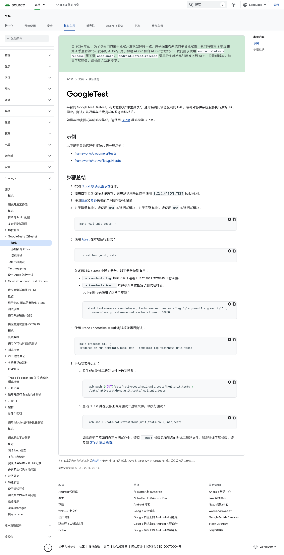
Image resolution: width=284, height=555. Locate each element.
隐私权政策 (120, 546)
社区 (82, 546)
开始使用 (30, 26)
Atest (86, 239)
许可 (106, 546)
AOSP (70, 79)
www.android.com (221, 511)
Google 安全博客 (144, 511)
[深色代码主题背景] (229, 219)
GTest (126, 120)
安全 (50, 26)
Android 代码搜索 (67, 5)
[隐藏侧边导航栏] (48, 548)
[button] (23, 55)
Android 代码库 (68, 492)
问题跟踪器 (216, 530)
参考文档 (157, 26)
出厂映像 (64, 517)
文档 (8, 16)
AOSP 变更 (109, 61)
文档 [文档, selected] (37, 5)
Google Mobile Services (224, 517)
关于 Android (66, 546)
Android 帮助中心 (220, 492)
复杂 (93, 201)
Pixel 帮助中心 (217, 498)
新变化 (9, 26)
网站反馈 (136, 546)
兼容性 (90, 26)
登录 (276, 5)
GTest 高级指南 (101, 443)
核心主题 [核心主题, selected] (69, 26)
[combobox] (207, 4)
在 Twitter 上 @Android (148, 492)
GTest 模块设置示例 (96, 186)
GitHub (62, 530)
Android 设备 (115, 26)
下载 (61, 504)
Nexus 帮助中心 (218, 504)
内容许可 (97, 460)
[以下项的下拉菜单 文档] (45, 5)
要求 (61, 498)
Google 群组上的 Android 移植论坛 (156, 530)
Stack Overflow (218, 523)
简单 (84, 201)
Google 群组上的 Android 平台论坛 (156, 517)
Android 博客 (142, 504)
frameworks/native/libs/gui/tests (98, 161)
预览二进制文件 (68, 511)
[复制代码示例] (234, 219)
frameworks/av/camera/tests (96, 154)
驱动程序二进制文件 (71, 523)
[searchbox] (27, 38)
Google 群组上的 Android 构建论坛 (156, 523)
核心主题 (94, 79)
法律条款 (94, 546)
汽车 (138, 26)
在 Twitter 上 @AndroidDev (150, 498)
